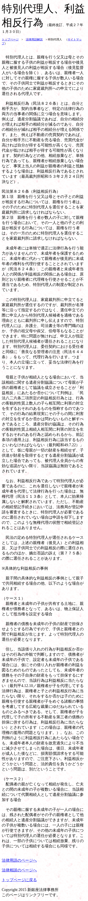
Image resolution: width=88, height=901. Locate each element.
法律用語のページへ (19, 860)
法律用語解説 (34, 39)
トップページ (10, 39)
